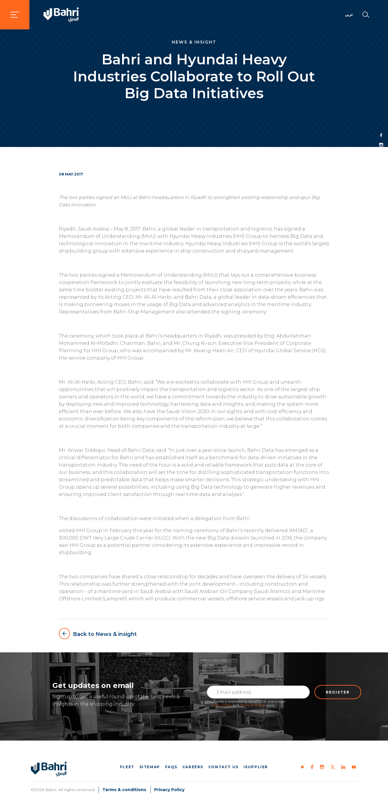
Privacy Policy (221, 705)
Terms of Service (252, 705)
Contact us (223, 767)
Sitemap (149, 767)
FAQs (171, 767)
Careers (192, 767)
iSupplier (256, 767)
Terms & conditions (124, 789)
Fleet (127, 767)
